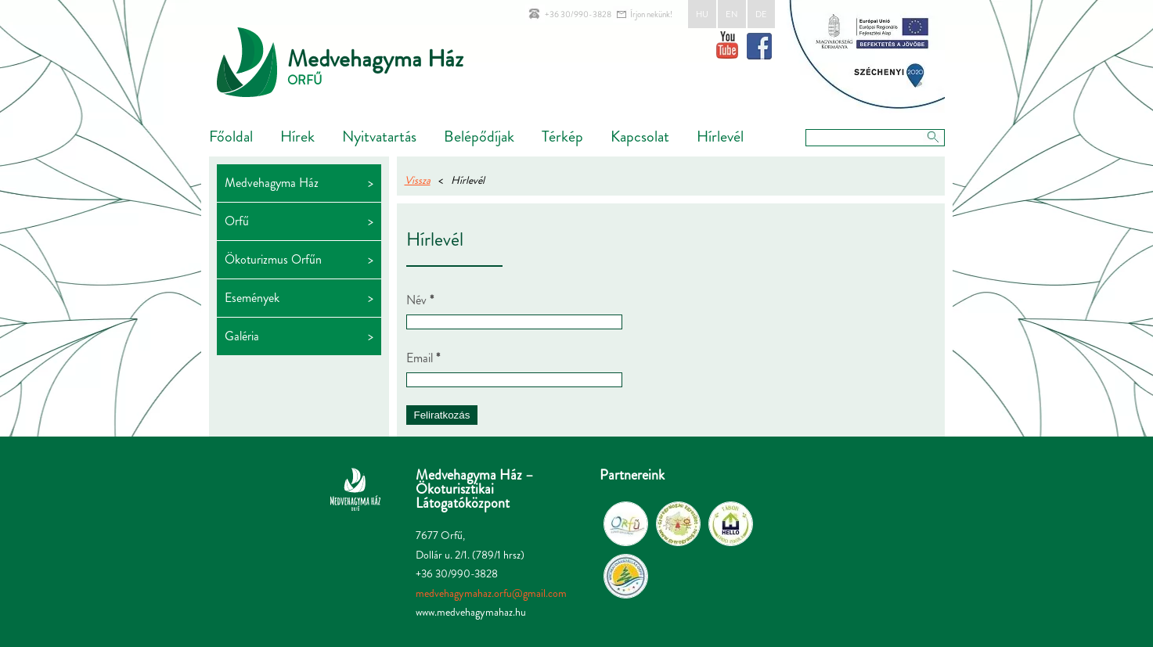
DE (761, 14)
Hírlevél (720, 136)
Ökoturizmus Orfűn (273, 259)
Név (420, 300)
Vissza (418, 180)
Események (252, 298)
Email (423, 358)
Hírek (297, 136)
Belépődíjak (479, 136)
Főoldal (231, 136)
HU (702, 14)
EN (732, 14)
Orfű (237, 221)
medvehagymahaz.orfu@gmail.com (491, 593)
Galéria (242, 336)
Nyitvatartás (379, 136)
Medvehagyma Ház (375, 58)
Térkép (562, 136)
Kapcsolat (640, 136)
